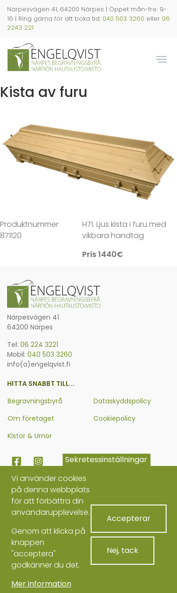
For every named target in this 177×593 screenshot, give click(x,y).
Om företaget (31, 418)
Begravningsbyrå (35, 401)
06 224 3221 (39, 344)
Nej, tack (122, 557)
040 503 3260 (123, 18)
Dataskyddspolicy (122, 401)
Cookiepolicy (114, 418)
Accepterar (129, 525)
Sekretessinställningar (106, 466)
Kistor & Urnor (30, 436)
